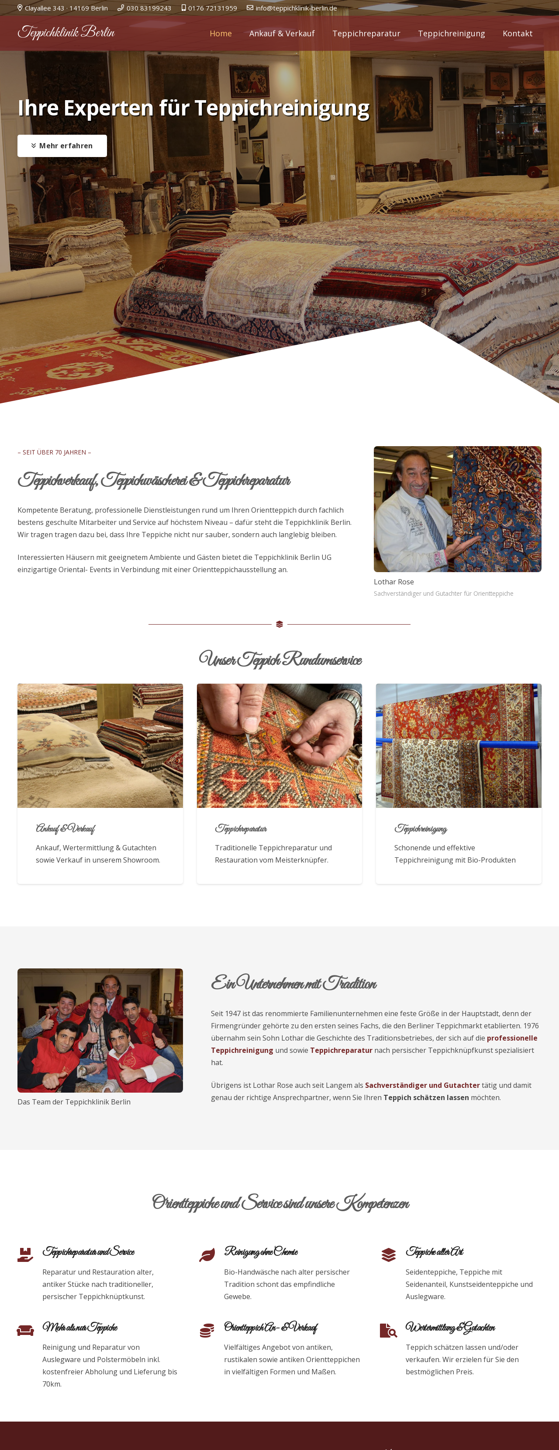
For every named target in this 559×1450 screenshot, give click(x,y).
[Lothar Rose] (458, 509)
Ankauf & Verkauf (65, 829)
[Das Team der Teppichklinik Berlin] (100, 1030)
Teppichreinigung (420, 829)
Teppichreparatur (240, 829)
